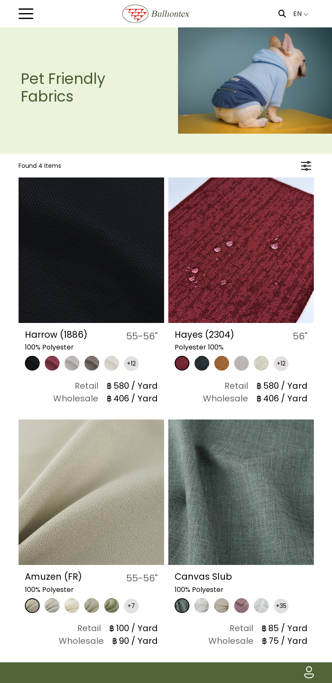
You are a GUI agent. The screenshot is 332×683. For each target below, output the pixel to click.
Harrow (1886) (57, 334)
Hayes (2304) (205, 334)
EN (300, 14)
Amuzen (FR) (55, 576)
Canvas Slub (204, 576)
